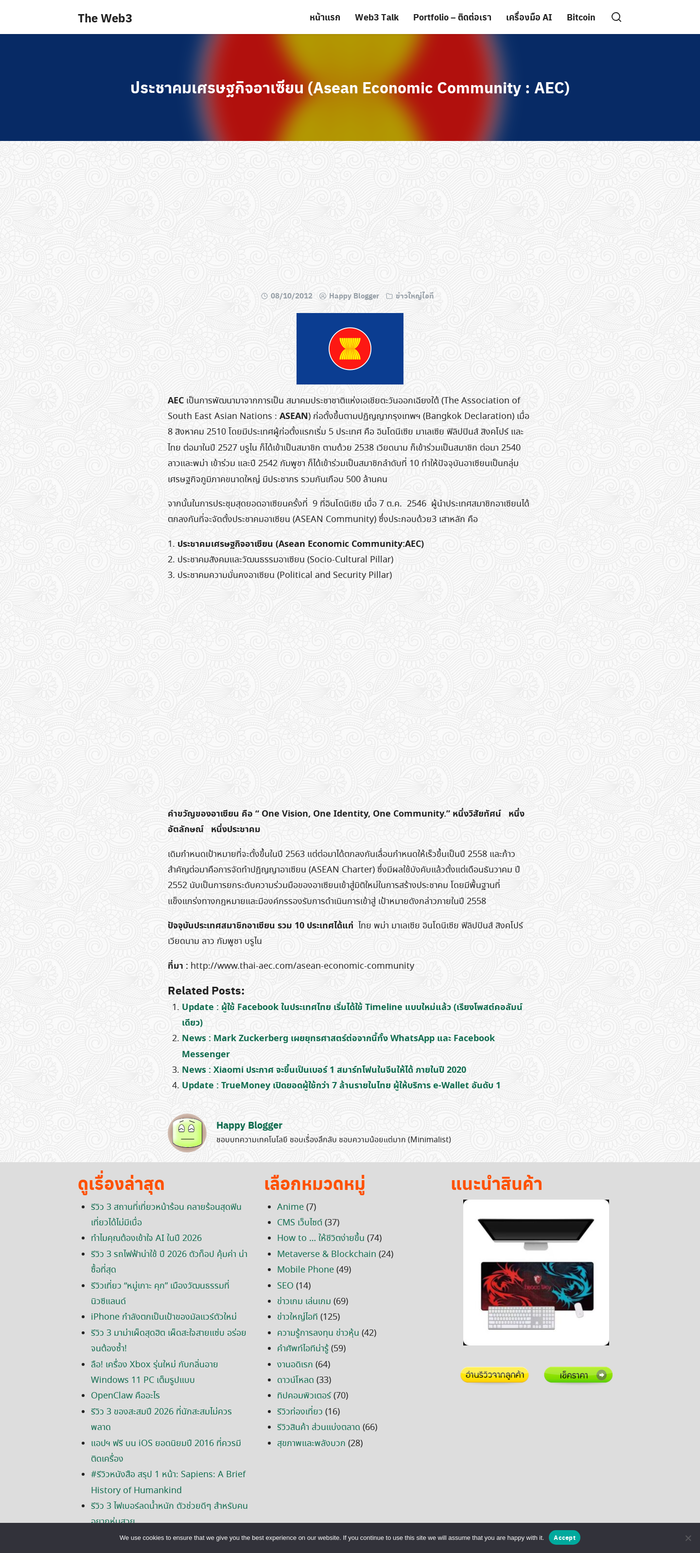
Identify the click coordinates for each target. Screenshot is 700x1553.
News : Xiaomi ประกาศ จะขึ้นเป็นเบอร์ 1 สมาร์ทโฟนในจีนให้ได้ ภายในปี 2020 (324, 1070)
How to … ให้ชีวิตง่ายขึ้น (321, 1238)
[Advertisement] (350, 219)
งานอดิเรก (295, 1365)
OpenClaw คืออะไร (125, 1396)
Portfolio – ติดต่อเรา (452, 16)
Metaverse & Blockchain (326, 1254)
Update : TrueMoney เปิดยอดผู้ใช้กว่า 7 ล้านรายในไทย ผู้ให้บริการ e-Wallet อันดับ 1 (341, 1085)
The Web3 (105, 17)
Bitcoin (581, 16)
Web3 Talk (377, 16)
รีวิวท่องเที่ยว (300, 1412)
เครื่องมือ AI (529, 16)
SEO (285, 1286)
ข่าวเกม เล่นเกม (304, 1301)
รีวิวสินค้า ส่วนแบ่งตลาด (318, 1427)
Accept (565, 1537)
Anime (290, 1207)
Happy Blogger (354, 295)
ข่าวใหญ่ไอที (415, 295)
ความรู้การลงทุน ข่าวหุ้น (318, 1333)
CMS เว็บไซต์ (299, 1223)
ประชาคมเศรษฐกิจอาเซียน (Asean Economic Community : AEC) (350, 87)
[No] (688, 1538)
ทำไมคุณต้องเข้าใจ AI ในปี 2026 (146, 1238)
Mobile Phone (305, 1270)
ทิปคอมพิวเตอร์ (304, 1396)
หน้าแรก (325, 16)
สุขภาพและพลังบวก (311, 1443)
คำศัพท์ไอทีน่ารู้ (303, 1349)
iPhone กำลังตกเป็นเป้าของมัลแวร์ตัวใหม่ (164, 1317)
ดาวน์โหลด (295, 1380)
